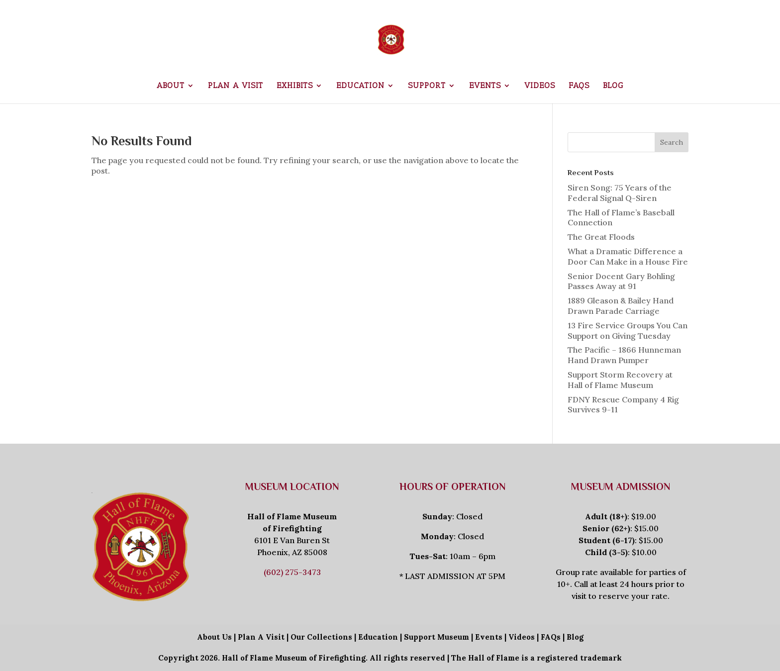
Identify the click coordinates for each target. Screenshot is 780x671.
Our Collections (321, 637)
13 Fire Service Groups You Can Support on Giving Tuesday (627, 330)
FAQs (579, 86)
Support (427, 86)
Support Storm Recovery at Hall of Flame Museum (620, 380)
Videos (539, 86)
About (171, 86)
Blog (613, 86)
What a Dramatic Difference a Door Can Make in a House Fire (628, 256)
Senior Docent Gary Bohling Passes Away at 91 (621, 281)
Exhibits (295, 86)
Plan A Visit (261, 637)
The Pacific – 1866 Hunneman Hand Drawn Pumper (624, 355)
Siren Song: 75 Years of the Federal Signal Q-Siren (620, 193)
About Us (214, 637)
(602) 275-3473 (292, 572)
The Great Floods (601, 237)
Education (360, 86)
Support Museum (436, 637)
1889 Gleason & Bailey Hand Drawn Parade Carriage (621, 305)
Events (485, 86)
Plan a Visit (235, 86)
